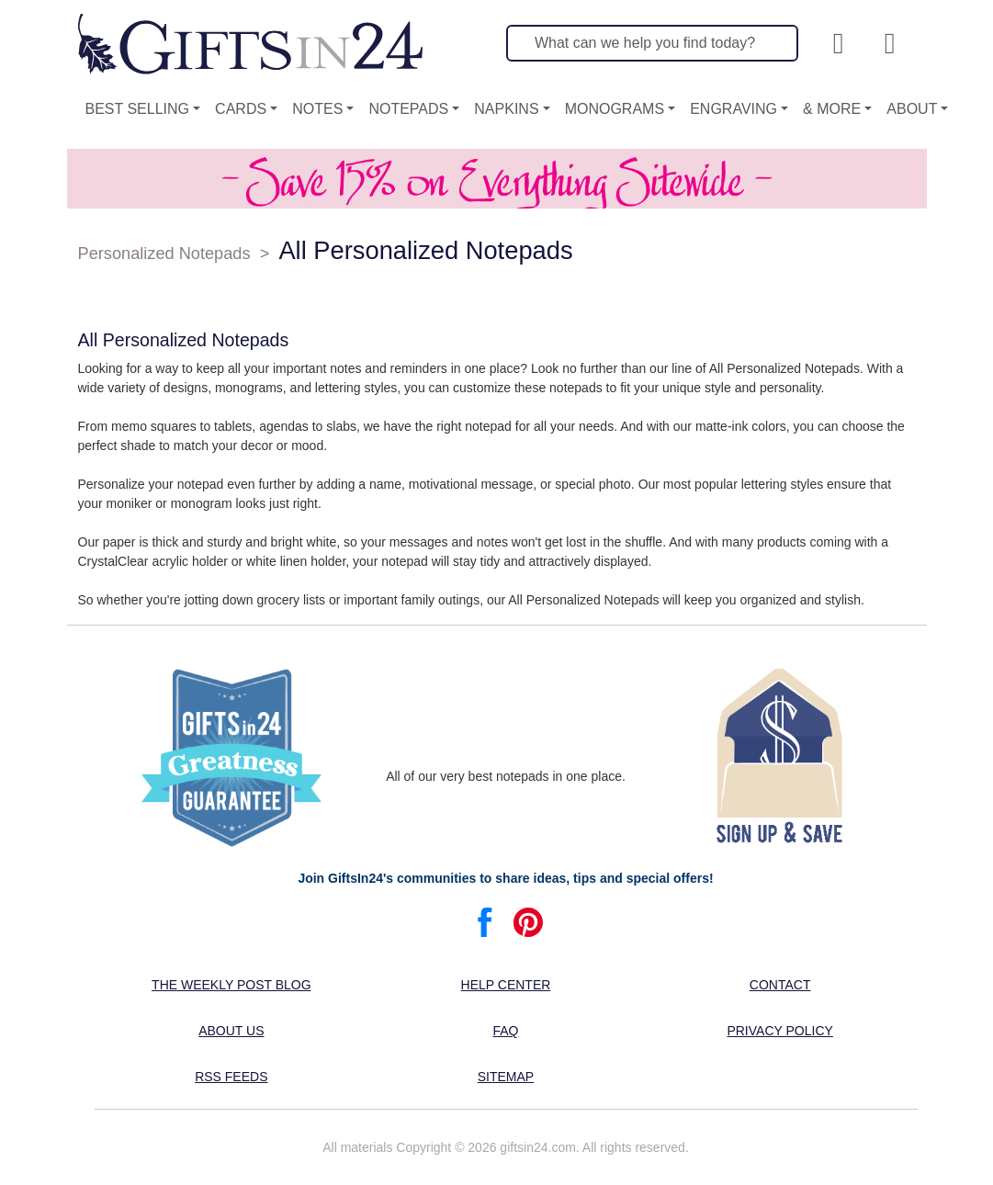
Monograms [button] (614, 109)
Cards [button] (240, 109)
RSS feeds (231, 1076)
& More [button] (832, 109)
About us (231, 1030)
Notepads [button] (408, 109)
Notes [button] (317, 109)
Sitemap (506, 1076)
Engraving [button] (733, 109)
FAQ (505, 1030)
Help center (506, 984)
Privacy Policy (779, 1030)
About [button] (911, 109)
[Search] (652, 43)
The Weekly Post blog (231, 984)
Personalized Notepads (164, 253)
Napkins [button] (506, 109)
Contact (780, 984)
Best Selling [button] (137, 109)
